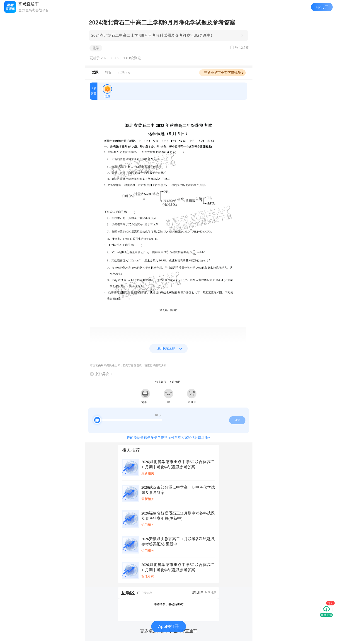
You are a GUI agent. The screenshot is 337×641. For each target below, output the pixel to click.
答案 (108, 72)
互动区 (128, 592)
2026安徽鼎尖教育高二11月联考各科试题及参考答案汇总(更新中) (178, 541)
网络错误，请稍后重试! (168, 604)
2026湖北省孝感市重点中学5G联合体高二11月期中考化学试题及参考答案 (178, 464)
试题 (95, 72)
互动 (125, 72)
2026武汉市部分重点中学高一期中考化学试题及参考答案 (178, 490)
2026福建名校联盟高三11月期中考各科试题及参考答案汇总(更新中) (178, 516)
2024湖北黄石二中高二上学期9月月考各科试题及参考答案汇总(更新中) (151, 35)
